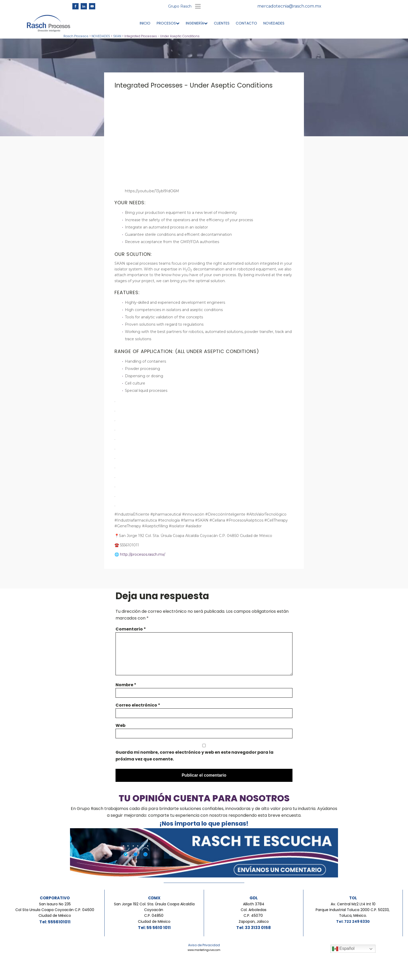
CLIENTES (222, 24)
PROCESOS (168, 24)
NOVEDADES (273, 24)
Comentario (131, 630)
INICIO (145, 24)
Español (343, 949)
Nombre (126, 686)
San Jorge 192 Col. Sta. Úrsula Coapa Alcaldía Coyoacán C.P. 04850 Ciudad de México (154, 913)
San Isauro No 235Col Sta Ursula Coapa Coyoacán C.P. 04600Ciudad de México (54, 910)
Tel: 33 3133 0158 (253, 928)
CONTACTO (246, 24)
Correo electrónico (138, 706)
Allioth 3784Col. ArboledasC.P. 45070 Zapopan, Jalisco (254, 913)
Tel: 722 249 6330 (353, 922)
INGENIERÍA (197, 24)
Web (120, 726)
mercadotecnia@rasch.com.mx (289, 6)
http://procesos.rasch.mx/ (142, 555)
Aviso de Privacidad (204, 946)
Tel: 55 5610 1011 (154, 928)
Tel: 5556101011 (55, 923)
